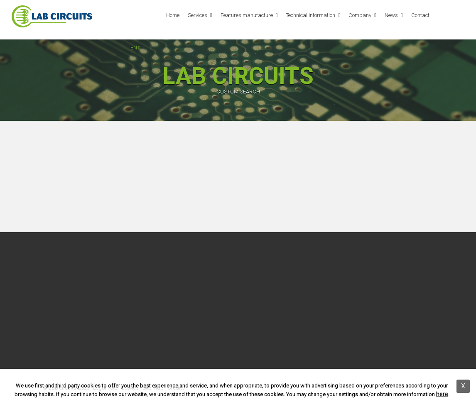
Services (197, 15)
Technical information (310, 15)
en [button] (135, 48)
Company (359, 15)
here (442, 394)
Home (172, 15)
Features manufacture (247, 15)
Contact (420, 15)
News (391, 15)
